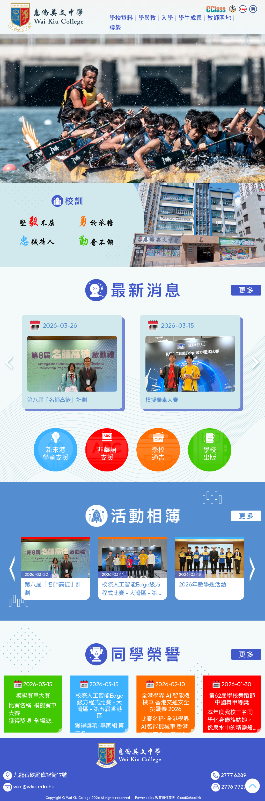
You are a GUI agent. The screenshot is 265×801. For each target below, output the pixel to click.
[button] (12, 570)
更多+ (232, 27)
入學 (183, 27)
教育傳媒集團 (165, 798)
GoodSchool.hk (189, 798)
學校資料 (137, 27)
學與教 (163, 27)
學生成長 (206, 27)
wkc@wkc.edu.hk (33, 786)
